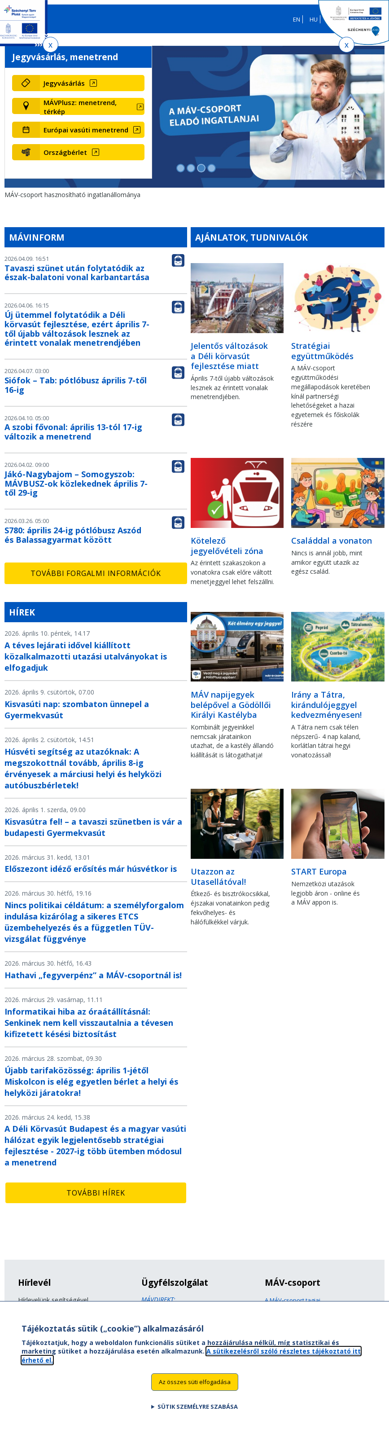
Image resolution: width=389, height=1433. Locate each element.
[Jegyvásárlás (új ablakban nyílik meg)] (92, 83)
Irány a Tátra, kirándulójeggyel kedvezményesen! (326, 704)
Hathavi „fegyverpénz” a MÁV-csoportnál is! (93, 975)
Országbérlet (65, 152)
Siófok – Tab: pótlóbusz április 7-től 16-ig (75, 385)
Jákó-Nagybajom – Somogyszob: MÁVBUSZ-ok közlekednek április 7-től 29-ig (76, 483)
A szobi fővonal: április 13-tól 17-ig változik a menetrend (73, 432)
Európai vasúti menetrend (86, 129)
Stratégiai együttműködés (322, 350)
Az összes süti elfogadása (195, 1387)
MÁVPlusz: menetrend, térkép (80, 107)
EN (296, 19)
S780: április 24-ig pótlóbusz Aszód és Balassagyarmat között (72, 535)
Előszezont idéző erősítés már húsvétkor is (90, 868)
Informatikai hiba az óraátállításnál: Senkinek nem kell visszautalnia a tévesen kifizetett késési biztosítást (88, 1022)
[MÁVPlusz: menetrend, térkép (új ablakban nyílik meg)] (92, 107)
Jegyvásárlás (64, 83)
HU (314, 19)
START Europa (319, 871)
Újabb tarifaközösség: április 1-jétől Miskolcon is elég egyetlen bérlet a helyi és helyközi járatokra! (91, 1081)
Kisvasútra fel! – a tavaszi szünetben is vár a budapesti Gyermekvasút (93, 827)
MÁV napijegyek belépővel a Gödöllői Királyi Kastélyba (231, 704)
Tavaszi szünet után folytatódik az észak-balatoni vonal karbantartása (76, 273)
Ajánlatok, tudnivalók (251, 237)
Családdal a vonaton (331, 540)
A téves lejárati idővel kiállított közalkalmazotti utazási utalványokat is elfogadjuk (85, 656)
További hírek (95, 1193)
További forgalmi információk (96, 573)
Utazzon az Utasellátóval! (218, 876)
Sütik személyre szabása (197, 1411)
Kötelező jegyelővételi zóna (227, 545)
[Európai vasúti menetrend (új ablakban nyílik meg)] (92, 130)
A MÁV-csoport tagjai (292, 1300)
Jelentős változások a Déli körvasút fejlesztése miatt (229, 355)
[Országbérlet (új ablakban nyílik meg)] (92, 152)
